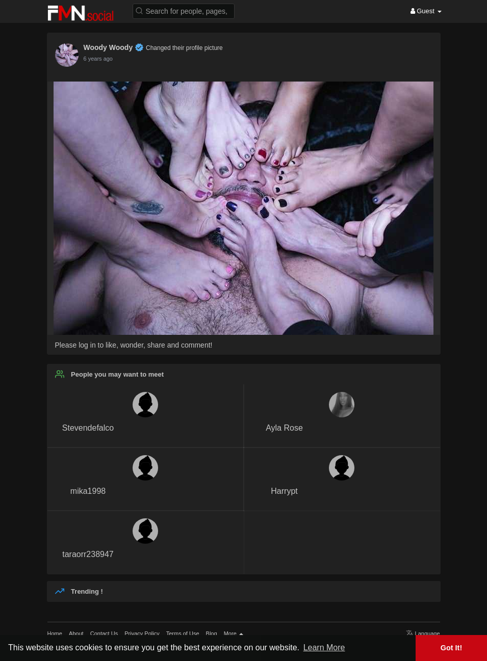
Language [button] (423, 633)
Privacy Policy (141, 633)
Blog (211, 633)
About (76, 633)
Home (54, 633)
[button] (183, 10)
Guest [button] (426, 11)
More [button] (233, 633)
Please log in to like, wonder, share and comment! (134, 345)
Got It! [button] (451, 648)
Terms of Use (182, 633)
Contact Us (104, 633)
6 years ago (98, 59)
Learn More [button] (324, 647)
